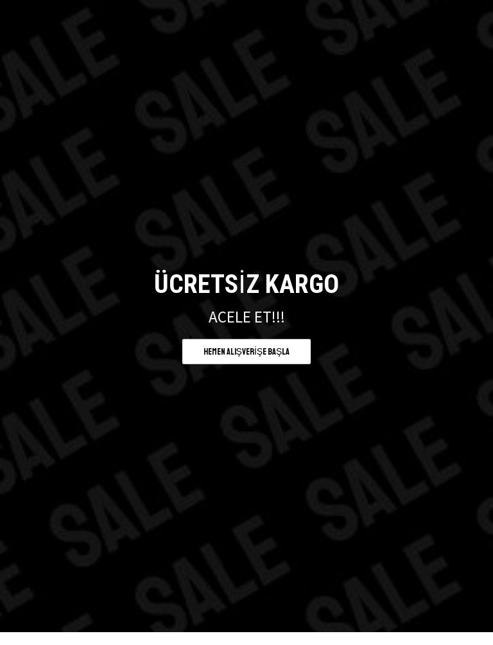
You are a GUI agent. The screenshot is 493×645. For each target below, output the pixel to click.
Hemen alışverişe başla (246, 351)
